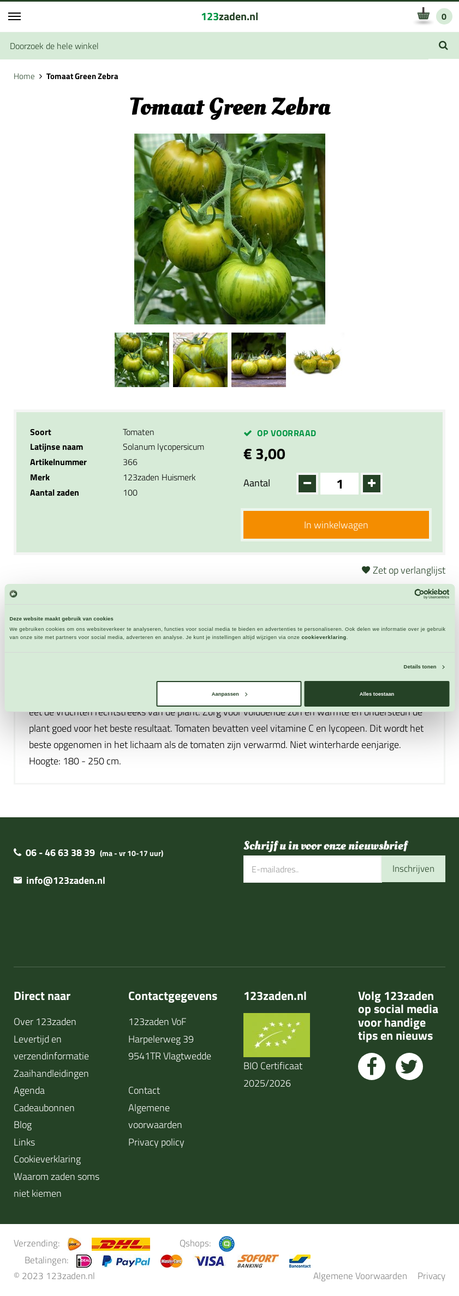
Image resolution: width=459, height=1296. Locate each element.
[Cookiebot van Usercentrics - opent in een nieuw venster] (402, 594)
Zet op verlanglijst (409, 570)
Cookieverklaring (47, 1160)
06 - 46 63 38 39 (60, 853)
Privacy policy (156, 1142)
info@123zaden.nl (65, 880)
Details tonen (420, 667)
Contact (144, 1091)
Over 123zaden (45, 1022)
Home (24, 76)
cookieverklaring (323, 637)
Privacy (431, 1276)
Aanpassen (229, 694)
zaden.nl (229, 16)
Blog (23, 1125)
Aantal (256, 482)
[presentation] (326, 918)
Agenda (29, 1091)
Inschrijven (412, 870)
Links (24, 1142)
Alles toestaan (377, 694)
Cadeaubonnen (44, 1108)
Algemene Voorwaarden (360, 1276)
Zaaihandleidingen (51, 1073)
